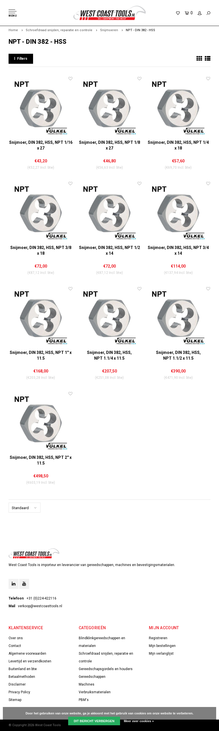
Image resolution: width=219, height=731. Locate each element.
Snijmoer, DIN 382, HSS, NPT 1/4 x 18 (178, 145)
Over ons (16, 638)
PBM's (84, 700)
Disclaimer (17, 684)
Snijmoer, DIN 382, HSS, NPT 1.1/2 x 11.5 (178, 355)
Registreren (158, 638)
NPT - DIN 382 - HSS (140, 30)
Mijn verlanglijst (161, 654)
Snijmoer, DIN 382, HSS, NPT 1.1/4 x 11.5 (109, 355)
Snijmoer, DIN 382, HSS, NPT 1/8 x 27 (109, 145)
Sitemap (15, 700)
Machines (86, 684)
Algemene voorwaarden (27, 654)
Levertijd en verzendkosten (30, 661)
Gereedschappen (92, 677)
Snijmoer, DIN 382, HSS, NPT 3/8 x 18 (40, 250)
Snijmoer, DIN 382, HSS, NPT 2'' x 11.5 (41, 460)
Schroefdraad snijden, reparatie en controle (59, 30)
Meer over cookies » (139, 721)
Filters (20, 59)
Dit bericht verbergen (94, 721)
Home (13, 30)
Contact (15, 646)
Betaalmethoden (22, 677)
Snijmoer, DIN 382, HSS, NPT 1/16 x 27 (40, 145)
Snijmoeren (109, 30)
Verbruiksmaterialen (95, 692)
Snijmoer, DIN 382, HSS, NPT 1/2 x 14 (109, 250)
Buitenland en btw (23, 669)
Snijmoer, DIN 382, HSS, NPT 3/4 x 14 (178, 250)
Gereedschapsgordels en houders (106, 669)
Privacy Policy (19, 692)
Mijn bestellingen (162, 646)
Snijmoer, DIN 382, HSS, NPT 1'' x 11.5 (41, 355)
